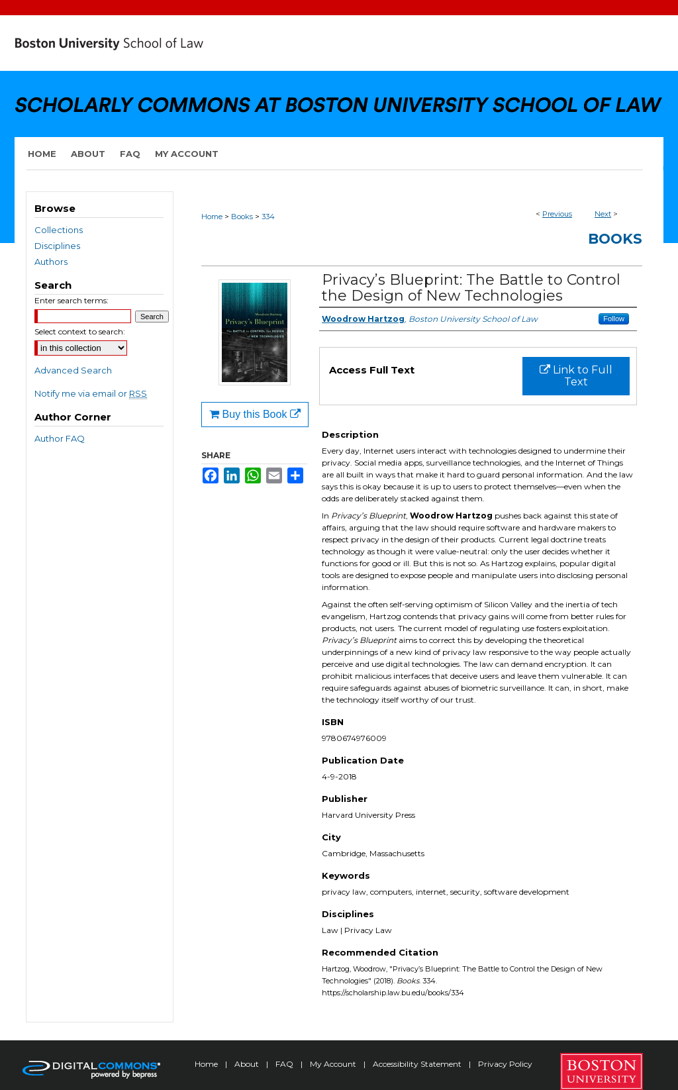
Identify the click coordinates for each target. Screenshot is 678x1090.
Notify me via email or (90, 393)
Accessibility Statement (418, 1064)
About (247, 1064)
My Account (334, 1064)
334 (268, 216)
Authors (51, 261)
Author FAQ (59, 438)
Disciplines (57, 245)
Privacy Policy (505, 1064)
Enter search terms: (71, 300)
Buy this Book (255, 414)
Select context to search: (79, 331)
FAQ (285, 1064)
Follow (613, 318)
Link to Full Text (576, 376)
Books (242, 216)
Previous (557, 214)
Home (211, 216)
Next (603, 214)
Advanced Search (73, 370)
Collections (58, 229)
